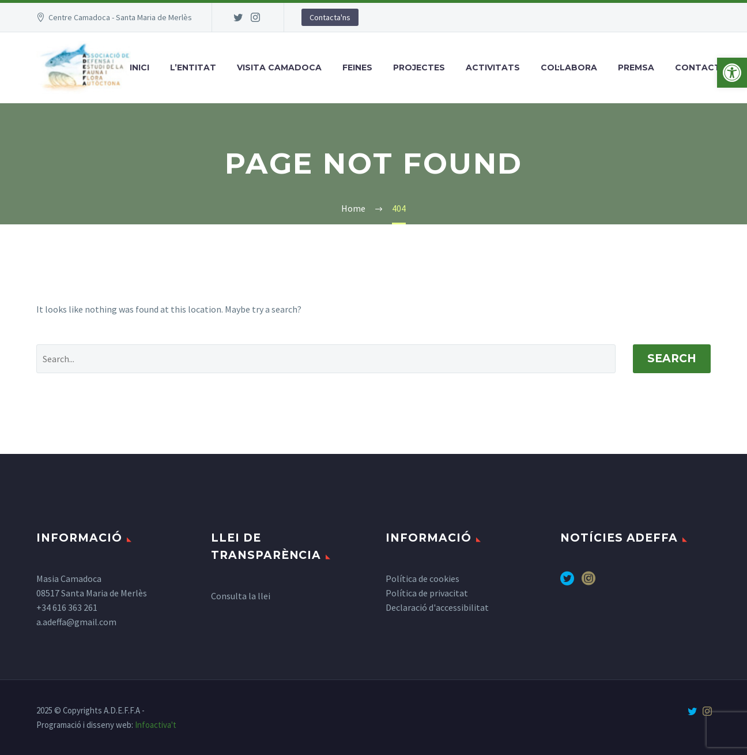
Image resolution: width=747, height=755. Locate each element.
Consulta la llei (240, 596)
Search (671, 358)
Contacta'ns (330, 17)
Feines (357, 67)
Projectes (419, 67)
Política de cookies (422, 578)
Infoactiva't (155, 724)
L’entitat (193, 67)
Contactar (704, 67)
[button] (732, 73)
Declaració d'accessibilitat (437, 607)
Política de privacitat (427, 593)
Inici (139, 67)
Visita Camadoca (279, 67)
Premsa (636, 67)
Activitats (493, 67)
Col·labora (569, 67)
